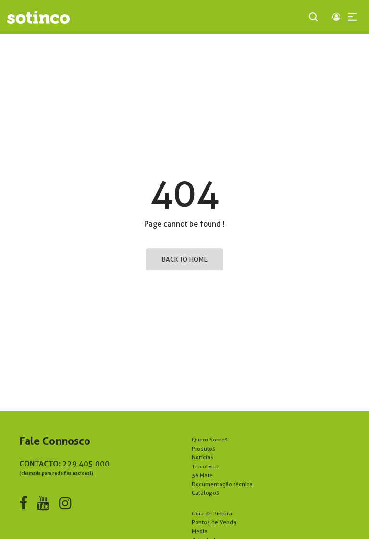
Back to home (184, 259)
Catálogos (205, 492)
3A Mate (202, 474)
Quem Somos (210, 439)
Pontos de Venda (214, 522)
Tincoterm (205, 466)
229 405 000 (86, 463)
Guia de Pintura (212, 513)
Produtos (203, 448)
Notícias (202, 457)
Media (200, 531)
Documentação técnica (222, 484)
